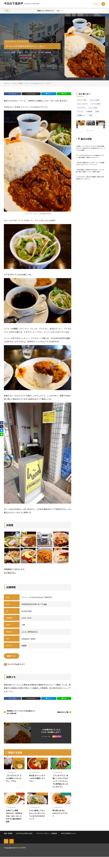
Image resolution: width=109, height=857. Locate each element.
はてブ (50, 94)
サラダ (41, 52)
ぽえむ (21, 52)
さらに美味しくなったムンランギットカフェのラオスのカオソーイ (37, 814)
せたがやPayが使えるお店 (24, 834)
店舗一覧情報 (8, 834)
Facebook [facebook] (13, 94)
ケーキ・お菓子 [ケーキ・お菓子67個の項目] (96, 104)
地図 (45, 604)
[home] (6, 841)
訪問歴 (23, 645)
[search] (103, 11)
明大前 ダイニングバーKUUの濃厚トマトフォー (36, 778)
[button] (77, 126)
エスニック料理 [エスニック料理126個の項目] (95, 100)
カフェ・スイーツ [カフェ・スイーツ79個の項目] (83, 104)
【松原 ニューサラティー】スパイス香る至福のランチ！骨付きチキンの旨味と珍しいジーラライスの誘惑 (90, 148)
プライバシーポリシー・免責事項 (46, 834)
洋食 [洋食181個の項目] (91, 115)
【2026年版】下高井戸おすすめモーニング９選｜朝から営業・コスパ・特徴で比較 (90, 171)
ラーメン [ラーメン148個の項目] (81, 112)
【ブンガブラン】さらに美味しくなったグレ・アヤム (14, 778)
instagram (25, 638)
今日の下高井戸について (68, 834)
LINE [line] (65, 94)
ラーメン (21, 794)
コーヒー (34, 52)
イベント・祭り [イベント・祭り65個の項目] (83, 100)
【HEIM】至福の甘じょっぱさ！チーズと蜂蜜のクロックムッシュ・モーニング (90, 163)
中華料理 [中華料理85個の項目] (90, 112)
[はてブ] (1, 430)
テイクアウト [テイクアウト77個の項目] (82, 108)
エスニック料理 (10, 52)
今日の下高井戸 (21, 4)
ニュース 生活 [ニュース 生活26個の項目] (94, 108)
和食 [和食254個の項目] (98, 112)
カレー (27, 52)
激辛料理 (48, 52)
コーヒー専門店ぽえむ (29, 631)
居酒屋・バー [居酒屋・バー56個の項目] (82, 115)
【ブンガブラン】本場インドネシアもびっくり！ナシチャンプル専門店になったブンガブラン (60, 781)
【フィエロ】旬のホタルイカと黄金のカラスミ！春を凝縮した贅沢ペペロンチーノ (90, 156)
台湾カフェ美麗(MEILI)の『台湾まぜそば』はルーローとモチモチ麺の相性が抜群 (14, 816)
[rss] (11, 841)
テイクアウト (66, 794)
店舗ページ (11, 656)
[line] (1, 434)
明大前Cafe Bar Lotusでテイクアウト (60, 813)
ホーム (8, 83)
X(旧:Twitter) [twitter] (32, 94)
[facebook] (1, 422)
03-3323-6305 (26, 611)
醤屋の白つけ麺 (62, 712)
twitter (33, 638)
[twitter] (1, 426)
